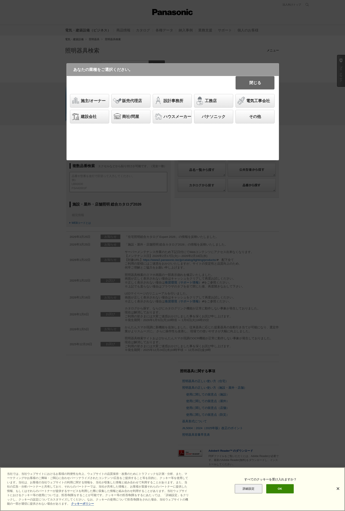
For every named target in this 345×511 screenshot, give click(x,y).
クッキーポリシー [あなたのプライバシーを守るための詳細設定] (82, 504)
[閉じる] (338, 489)
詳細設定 (248, 489)
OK (280, 489)
